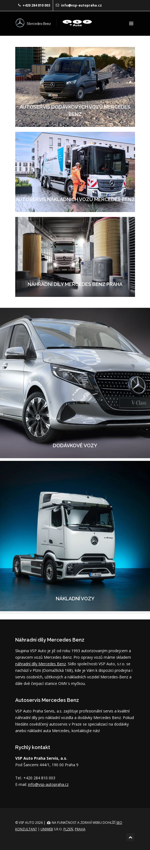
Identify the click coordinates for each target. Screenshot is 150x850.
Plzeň (68, 829)
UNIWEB (47, 829)
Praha (80, 829)
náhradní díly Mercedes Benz (40, 663)
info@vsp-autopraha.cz (81, 5)
